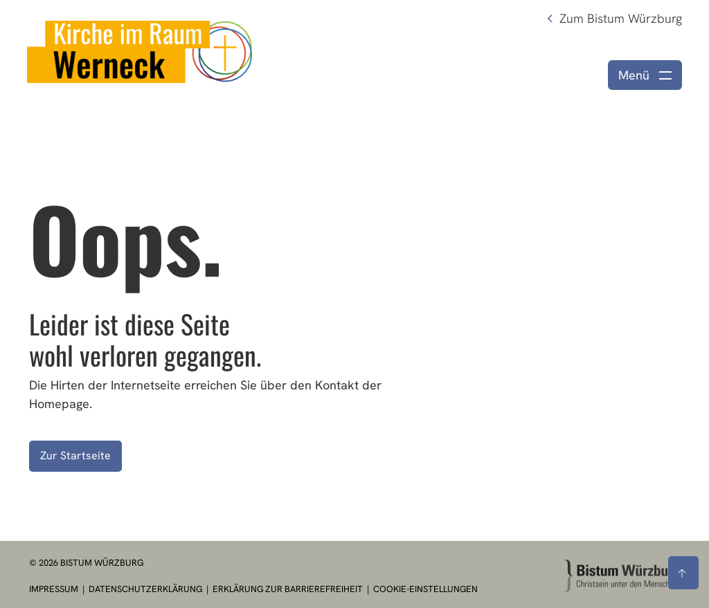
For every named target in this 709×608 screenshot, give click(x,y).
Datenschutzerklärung (146, 589)
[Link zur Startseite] (139, 50)
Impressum (54, 589)
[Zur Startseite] (622, 576)
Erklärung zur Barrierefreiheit (288, 589)
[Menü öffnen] (645, 75)
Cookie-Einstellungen (425, 589)
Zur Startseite (75, 455)
